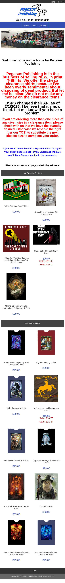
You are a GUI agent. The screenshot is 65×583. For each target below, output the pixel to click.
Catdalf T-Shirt (46, 506)
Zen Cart (51, 576)
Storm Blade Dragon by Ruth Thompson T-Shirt (16, 363)
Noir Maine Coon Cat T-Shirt (16, 460)
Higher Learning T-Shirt (46, 362)
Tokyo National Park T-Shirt (16, 206)
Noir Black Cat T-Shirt (16, 408)
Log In (61, 2)
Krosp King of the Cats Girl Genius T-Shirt (46, 213)
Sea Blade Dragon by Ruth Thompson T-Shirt (46, 553)
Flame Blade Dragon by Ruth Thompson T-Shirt (16, 553)
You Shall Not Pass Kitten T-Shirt (16, 507)
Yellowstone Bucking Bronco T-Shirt (46, 409)
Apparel (26, 25)
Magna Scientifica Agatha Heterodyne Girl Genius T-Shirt (16, 307)
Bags (34, 25)
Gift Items (43, 25)
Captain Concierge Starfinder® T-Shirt (46, 461)
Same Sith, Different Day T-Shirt (46, 252)
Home (52, 2)
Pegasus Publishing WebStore (31, 576)
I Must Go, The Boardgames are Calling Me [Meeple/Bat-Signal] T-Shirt (16, 260)
